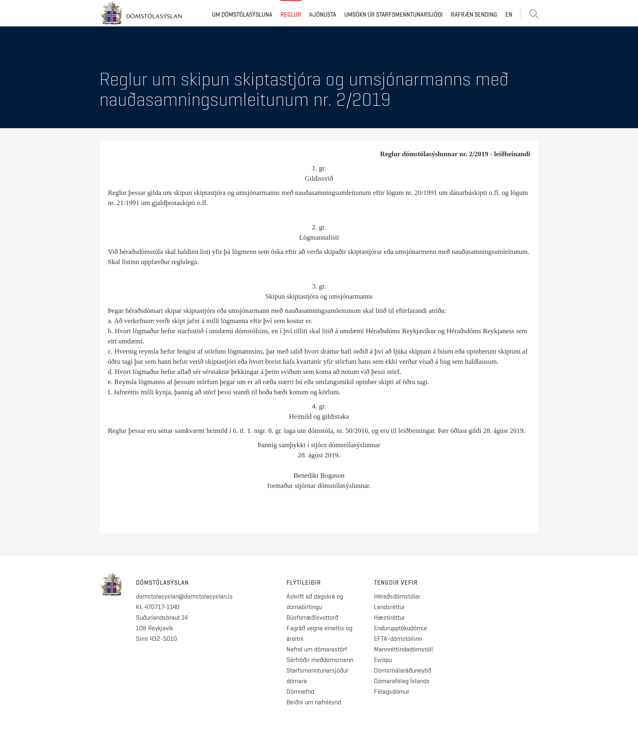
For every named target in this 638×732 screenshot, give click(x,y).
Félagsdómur (391, 691)
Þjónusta (322, 15)
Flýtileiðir (303, 583)
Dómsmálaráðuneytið (402, 670)
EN (508, 15)
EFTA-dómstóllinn (398, 638)
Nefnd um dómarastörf (316, 649)
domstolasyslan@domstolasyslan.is (184, 596)
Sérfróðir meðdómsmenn (319, 660)
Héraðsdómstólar (397, 596)
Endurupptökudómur (400, 628)
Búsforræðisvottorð (312, 617)
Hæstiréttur (389, 617)
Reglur (290, 15)
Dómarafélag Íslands (402, 681)
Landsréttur (389, 607)
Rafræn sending (474, 15)
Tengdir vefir (396, 583)
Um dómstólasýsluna (242, 15)
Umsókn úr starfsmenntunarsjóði (393, 15)
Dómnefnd (300, 691)
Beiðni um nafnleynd (313, 702)
